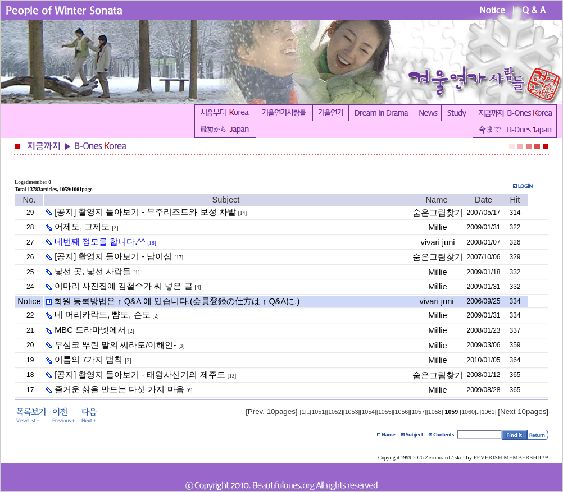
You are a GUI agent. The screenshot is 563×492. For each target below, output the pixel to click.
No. (29, 199)
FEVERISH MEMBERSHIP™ (511, 457)
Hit (515, 199)
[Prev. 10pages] (271, 411)
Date (483, 199)
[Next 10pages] (523, 411)
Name (436, 199)
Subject (226, 199)
